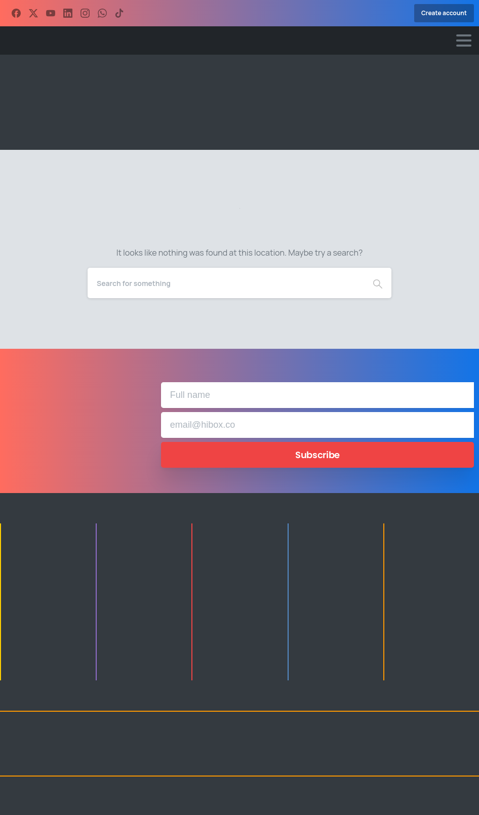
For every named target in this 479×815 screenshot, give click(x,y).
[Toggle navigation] (464, 40)
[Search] (226, 283)
